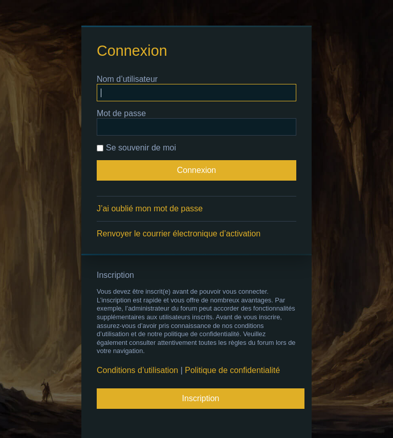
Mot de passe (121, 113)
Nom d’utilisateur (127, 79)
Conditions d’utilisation (137, 370)
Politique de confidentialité (232, 370)
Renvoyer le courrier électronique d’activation (178, 233)
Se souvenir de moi (136, 147)
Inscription (201, 398)
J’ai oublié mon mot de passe (150, 208)
